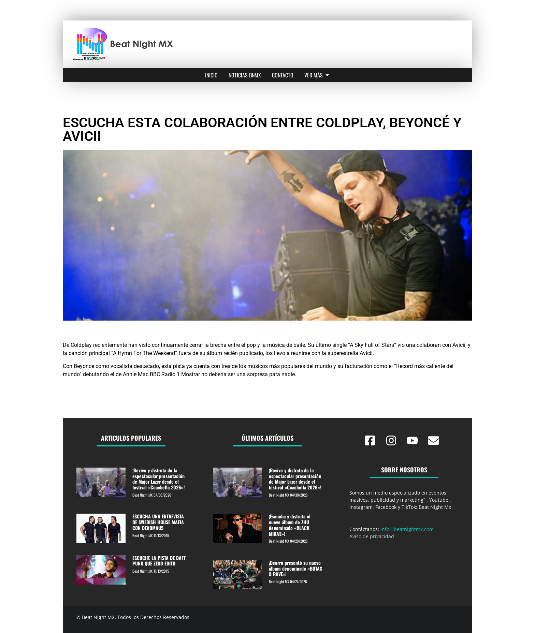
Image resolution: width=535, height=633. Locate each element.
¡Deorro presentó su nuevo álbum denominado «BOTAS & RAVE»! (295, 568)
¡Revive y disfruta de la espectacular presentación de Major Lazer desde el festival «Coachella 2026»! (158, 479)
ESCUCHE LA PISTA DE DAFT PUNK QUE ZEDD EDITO (159, 560)
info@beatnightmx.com (407, 529)
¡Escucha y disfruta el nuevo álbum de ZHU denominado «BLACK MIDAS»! (289, 525)
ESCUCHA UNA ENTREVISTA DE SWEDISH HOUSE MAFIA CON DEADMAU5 (158, 522)
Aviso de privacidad (371, 536)
